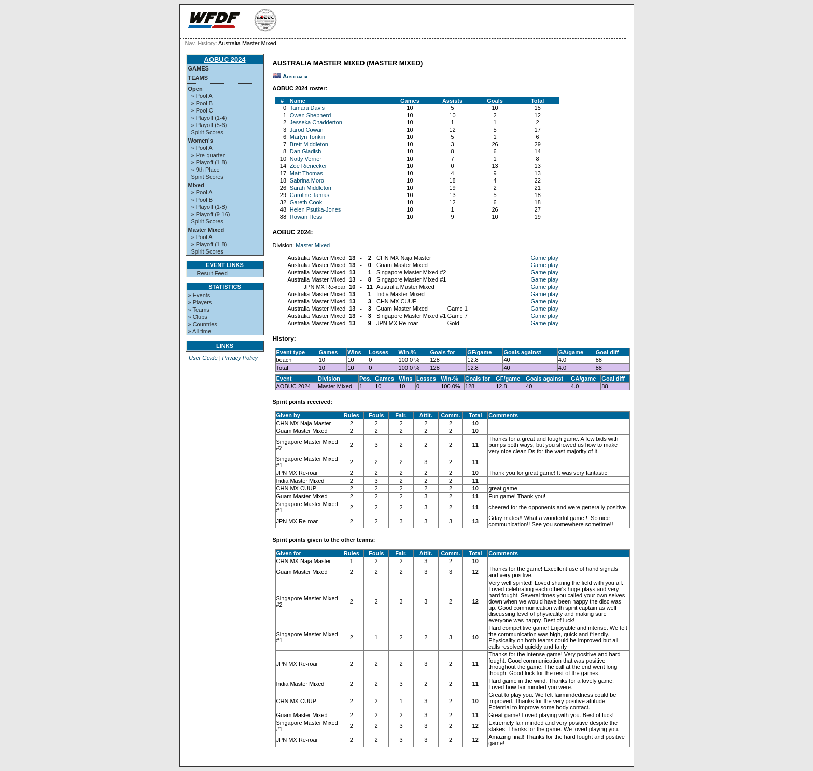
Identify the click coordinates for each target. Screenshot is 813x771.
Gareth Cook (306, 202)
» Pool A (202, 96)
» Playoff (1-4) (209, 118)
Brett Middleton (309, 144)
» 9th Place (205, 169)
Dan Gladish (305, 151)
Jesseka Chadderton (316, 122)
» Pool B (202, 103)
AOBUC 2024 (224, 59)
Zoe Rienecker (308, 166)
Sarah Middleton (310, 188)
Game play (544, 258)
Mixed (196, 185)
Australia (295, 76)
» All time (200, 331)
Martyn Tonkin (307, 137)
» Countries (202, 324)
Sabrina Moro (307, 180)
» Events (199, 295)
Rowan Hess (306, 217)
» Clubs (197, 317)
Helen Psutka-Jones (315, 209)
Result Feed (212, 273)
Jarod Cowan (307, 130)
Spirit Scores (207, 132)
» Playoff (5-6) (209, 125)
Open (195, 89)
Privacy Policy (240, 358)
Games (198, 68)
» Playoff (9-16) (210, 214)
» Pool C (202, 110)
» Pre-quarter (208, 155)
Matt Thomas (306, 173)
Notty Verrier (305, 159)
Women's (200, 140)
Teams (198, 78)
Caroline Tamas (309, 195)
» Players (200, 302)
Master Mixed (206, 230)
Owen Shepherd (310, 115)
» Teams (198, 309)
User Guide (203, 358)
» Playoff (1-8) (209, 162)
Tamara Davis (307, 108)
